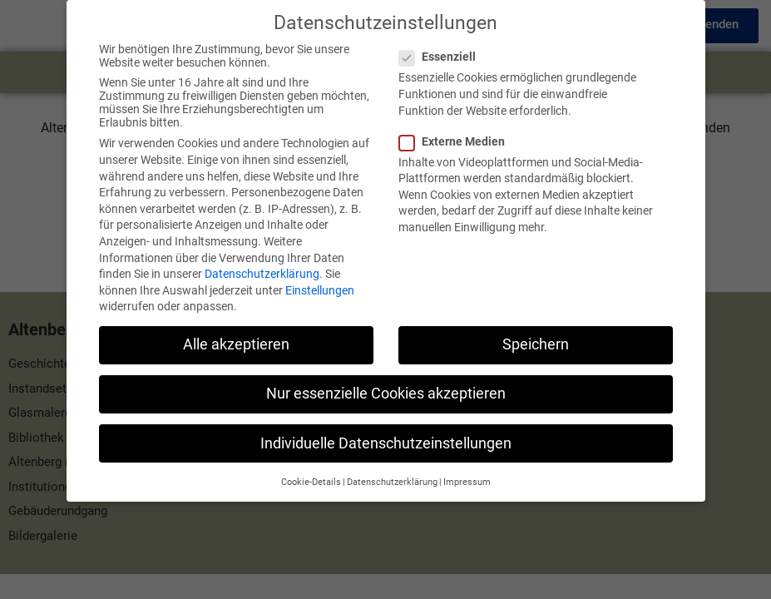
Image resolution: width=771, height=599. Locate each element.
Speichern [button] (535, 332)
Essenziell (442, 45)
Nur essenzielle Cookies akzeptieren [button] (386, 382)
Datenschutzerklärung (262, 261)
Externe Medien (457, 129)
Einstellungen (319, 278)
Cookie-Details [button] (311, 469)
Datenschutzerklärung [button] (392, 469)
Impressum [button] (467, 469)
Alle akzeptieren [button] (236, 332)
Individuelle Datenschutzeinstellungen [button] (386, 431)
